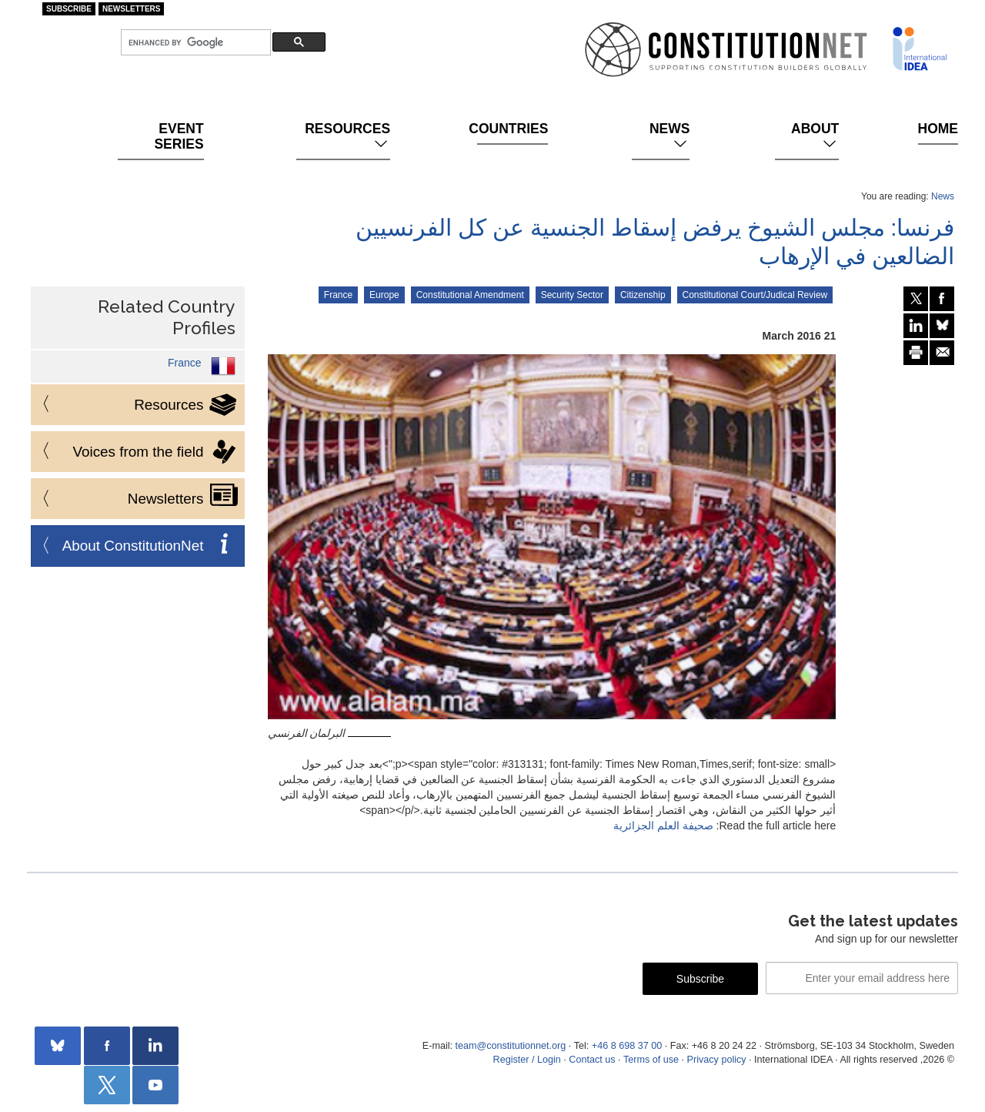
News (669, 136)
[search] (194, 43)
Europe (384, 295)
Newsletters (131, 9)
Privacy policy (716, 1059)
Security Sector (572, 295)
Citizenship (643, 295)
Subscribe (69, 9)
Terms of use (651, 1059)
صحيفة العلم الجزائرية (663, 825)
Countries (512, 128)
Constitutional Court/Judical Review (755, 295)
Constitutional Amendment (470, 295)
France (338, 295)
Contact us (592, 1059)
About (815, 136)
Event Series (178, 136)
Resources (347, 136)
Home (938, 128)
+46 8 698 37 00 (627, 1045)
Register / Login (527, 1059)
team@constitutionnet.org (510, 1045)
